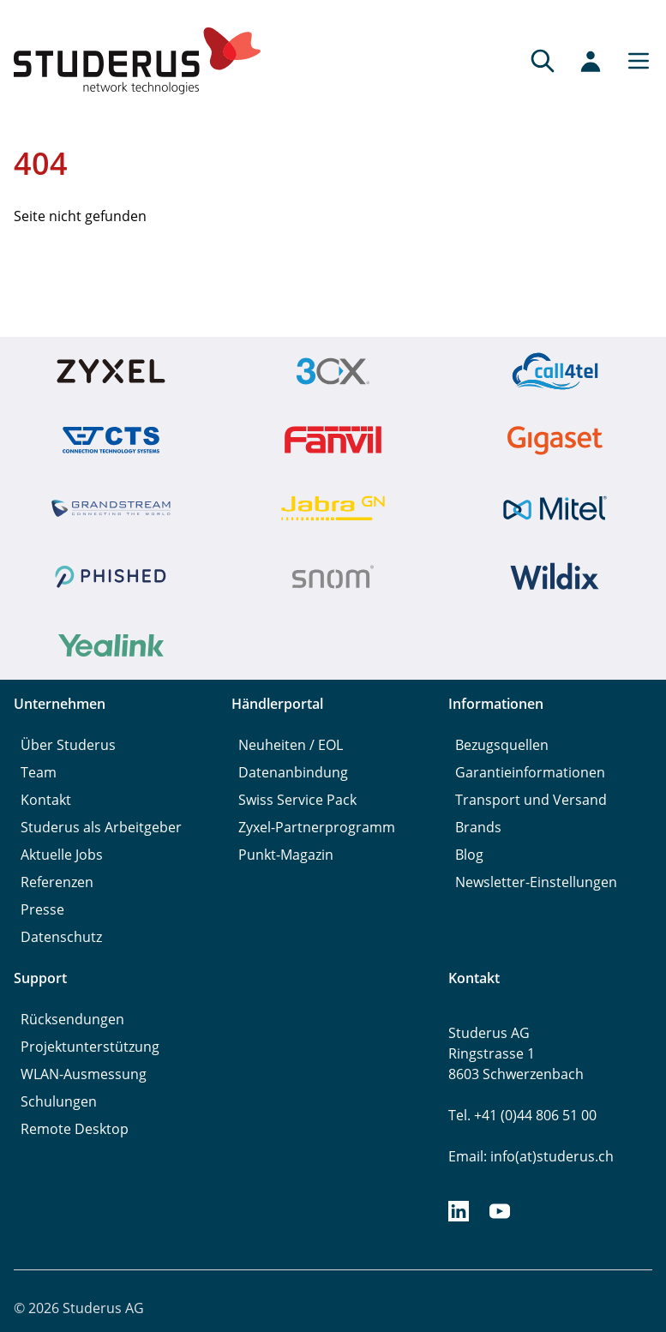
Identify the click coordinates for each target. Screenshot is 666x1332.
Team (39, 772)
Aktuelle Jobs (62, 854)
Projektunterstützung (90, 1046)
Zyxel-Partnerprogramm (316, 827)
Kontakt (46, 799)
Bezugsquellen (502, 744)
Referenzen (57, 882)
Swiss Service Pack (297, 799)
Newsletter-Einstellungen (536, 882)
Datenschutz (61, 936)
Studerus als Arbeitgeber (101, 827)
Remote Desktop (75, 1128)
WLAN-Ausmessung (84, 1074)
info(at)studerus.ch (552, 1156)
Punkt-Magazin (285, 854)
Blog (469, 854)
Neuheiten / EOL (290, 744)
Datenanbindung (293, 772)
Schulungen (59, 1101)
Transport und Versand (531, 799)
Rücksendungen (72, 1019)
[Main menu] (633, 61)
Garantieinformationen (530, 772)
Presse (42, 909)
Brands (478, 827)
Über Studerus (68, 744)
